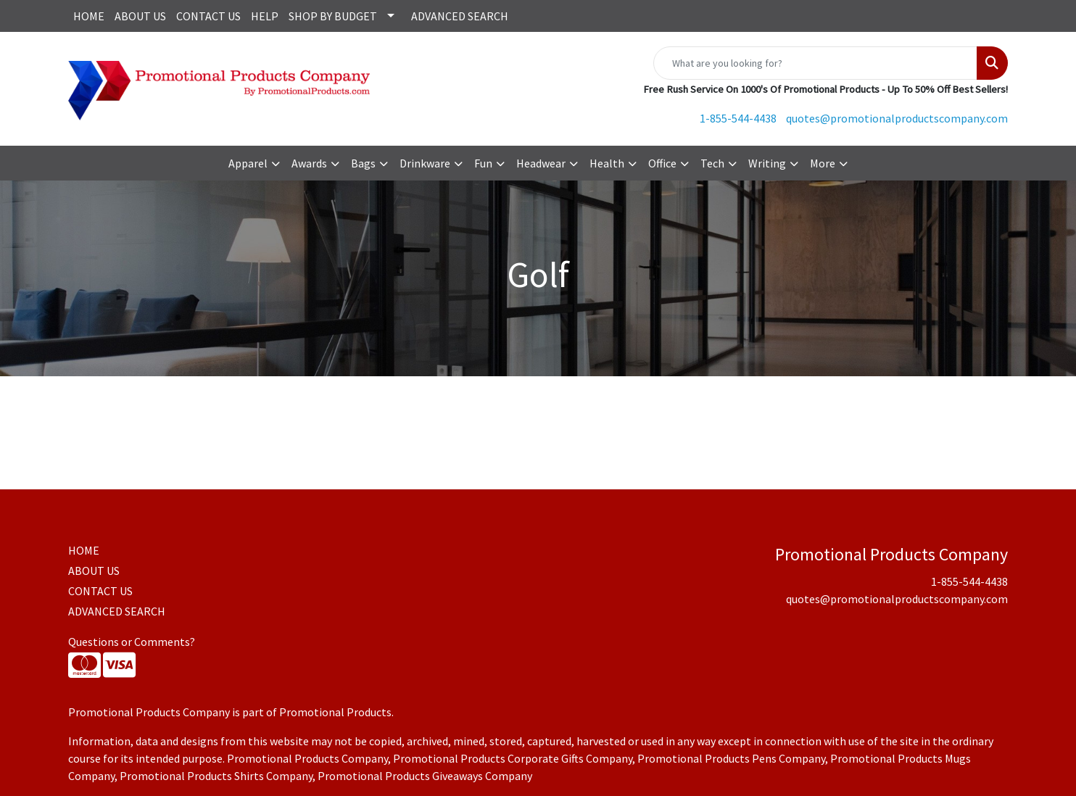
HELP (264, 16)
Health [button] (606, 163)
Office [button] (662, 163)
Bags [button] (363, 163)
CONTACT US (208, 16)
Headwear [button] (541, 163)
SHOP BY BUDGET (333, 16)
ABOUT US (140, 16)
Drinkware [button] (425, 163)
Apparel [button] (248, 163)
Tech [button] (712, 163)
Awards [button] (309, 163)
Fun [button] (483, 163)
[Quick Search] (815, 63)
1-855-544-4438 (738, 118)
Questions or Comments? (131, 641)
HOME (88, 16)
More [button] (822, 163)
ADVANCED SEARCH (459, 16)
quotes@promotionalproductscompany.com (897, 118)
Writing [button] (767, 163)
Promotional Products (335, 712)
